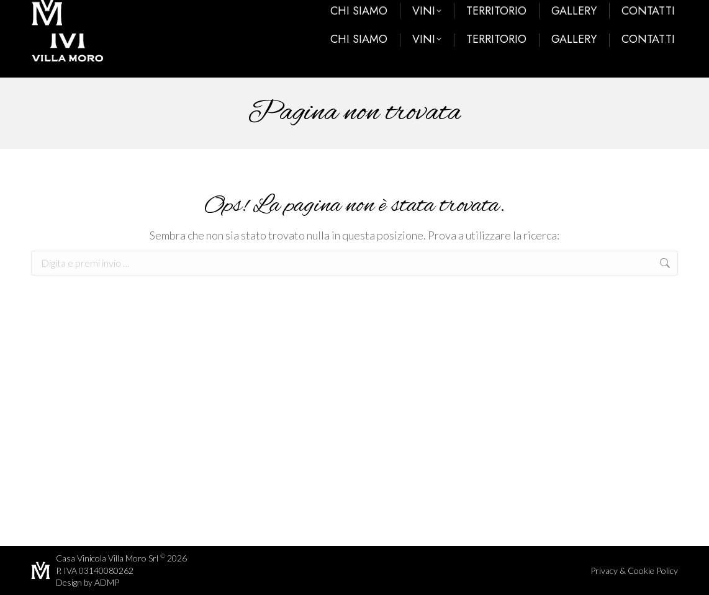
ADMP (106, 582)
